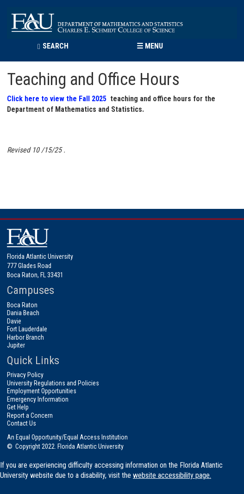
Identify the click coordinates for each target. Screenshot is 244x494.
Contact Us (21, 423)
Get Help (18, 407)
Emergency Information (38, 399)
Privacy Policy (25, 374)
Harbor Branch (25, 337)
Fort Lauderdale (27, 329)
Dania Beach (23, 313)
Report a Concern (30, 415)
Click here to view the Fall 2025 (56, 98)
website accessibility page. (172, 475)
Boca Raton (22, 305)
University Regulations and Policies (53, 383)
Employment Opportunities (41, 391)
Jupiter (16, 345)
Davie (14, 321)
